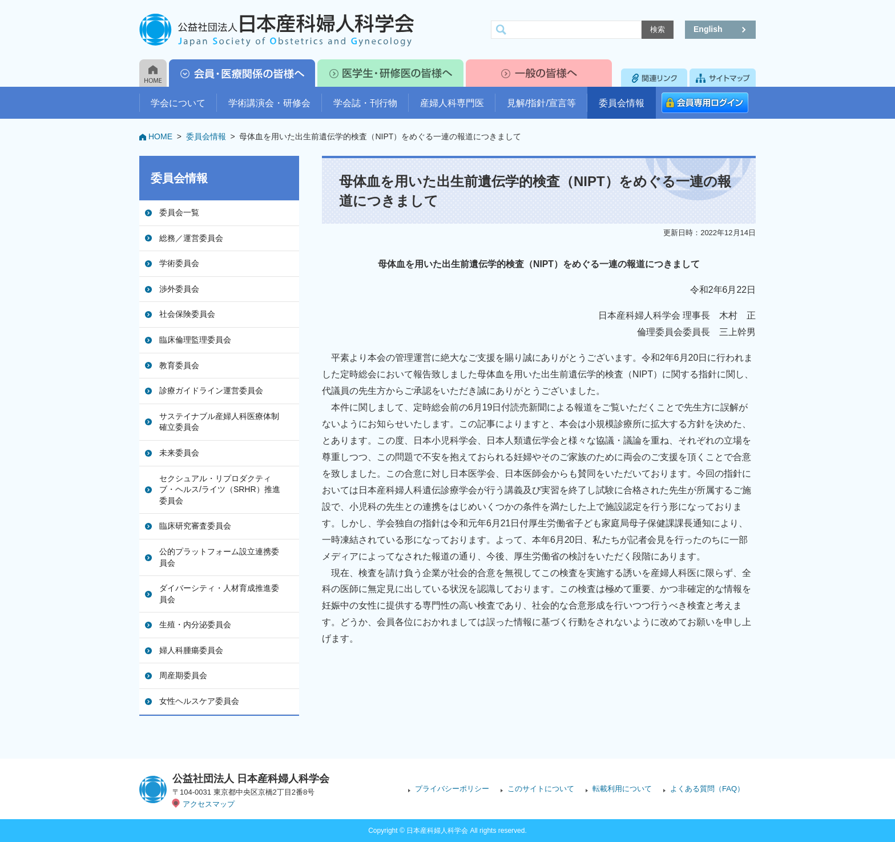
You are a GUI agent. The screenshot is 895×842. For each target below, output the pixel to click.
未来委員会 (179, 452)
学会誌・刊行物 (365, 103)
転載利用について (622, 788)
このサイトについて (540, 788)
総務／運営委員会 (191, 238)
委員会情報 (621, 103)
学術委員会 (179, 263)
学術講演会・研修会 (269, 103)
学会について (178, 103)
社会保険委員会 (187, 314)
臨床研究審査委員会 (195, 525)
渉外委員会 (179, 288)
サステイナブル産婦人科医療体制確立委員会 (219, 422)
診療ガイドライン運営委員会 (211, 390)
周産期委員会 (183, 675)
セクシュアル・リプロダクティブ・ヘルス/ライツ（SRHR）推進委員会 (219, 489)
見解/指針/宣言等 (541, 103)
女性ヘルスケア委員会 (199, 701)
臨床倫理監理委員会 (195, 339)
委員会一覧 (179, 212)
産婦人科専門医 (452, 103)
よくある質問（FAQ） (707, 788)
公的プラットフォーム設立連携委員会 (219, 557)
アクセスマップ (209, 804)
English (708, 29)
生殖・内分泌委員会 (195, 624)
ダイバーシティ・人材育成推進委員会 (219, 593)
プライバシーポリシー (452, 788)
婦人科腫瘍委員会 (191, 650)
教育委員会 (179, 365)
